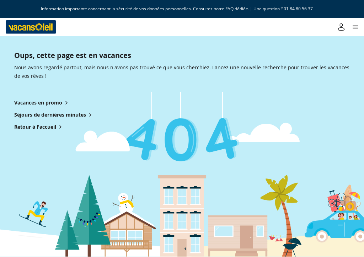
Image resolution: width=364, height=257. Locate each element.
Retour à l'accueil (39, 127)
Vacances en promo (42, 102)
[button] (355, 27)
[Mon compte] (341, 27)
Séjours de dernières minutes (54, 115)
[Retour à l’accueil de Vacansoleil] (31, 27)
